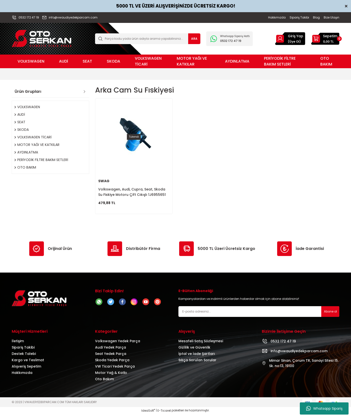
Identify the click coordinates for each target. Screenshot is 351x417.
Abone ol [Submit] (330, 314)
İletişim (18, 343)
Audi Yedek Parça (110, 350)
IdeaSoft (148, 413)
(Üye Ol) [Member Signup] (294, 41)
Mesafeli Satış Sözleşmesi (200, 343)
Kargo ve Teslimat (28, 362)
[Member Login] (280, 39)
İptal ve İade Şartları (196, 356)
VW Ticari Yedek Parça (115, 369)
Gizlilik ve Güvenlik (194, 350)
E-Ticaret (164, 413)
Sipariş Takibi (23, 350)
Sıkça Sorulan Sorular (197, 362)
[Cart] (325, 39)
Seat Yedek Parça (110, 356)
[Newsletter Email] (258, 314)
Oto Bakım (104, 381)
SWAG (103, 181)
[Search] (147, 38)
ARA (194, 39)
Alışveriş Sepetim (26, 369)
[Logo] (41, 38)
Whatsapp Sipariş (324, 408)
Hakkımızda (22, 375)
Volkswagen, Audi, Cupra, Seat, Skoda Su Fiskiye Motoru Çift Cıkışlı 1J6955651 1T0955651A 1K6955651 (132, 192)
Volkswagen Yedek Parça (117, 343)
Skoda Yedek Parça (112, 362)
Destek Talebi (24, 356)
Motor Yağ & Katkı (111, 375)
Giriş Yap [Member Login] (295, 36)
